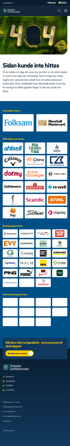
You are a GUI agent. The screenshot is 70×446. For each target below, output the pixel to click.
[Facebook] (35, 377)
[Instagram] (35, 381)
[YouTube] (35, 386)
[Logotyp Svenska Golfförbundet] (11, 11)
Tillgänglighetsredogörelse (12, 407)
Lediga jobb (7, 421)
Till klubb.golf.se (8, 430)
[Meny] (65, 10)
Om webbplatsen (9, 411)
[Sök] (59, 10)
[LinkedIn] (35, 390)
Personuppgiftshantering (12, 416)
